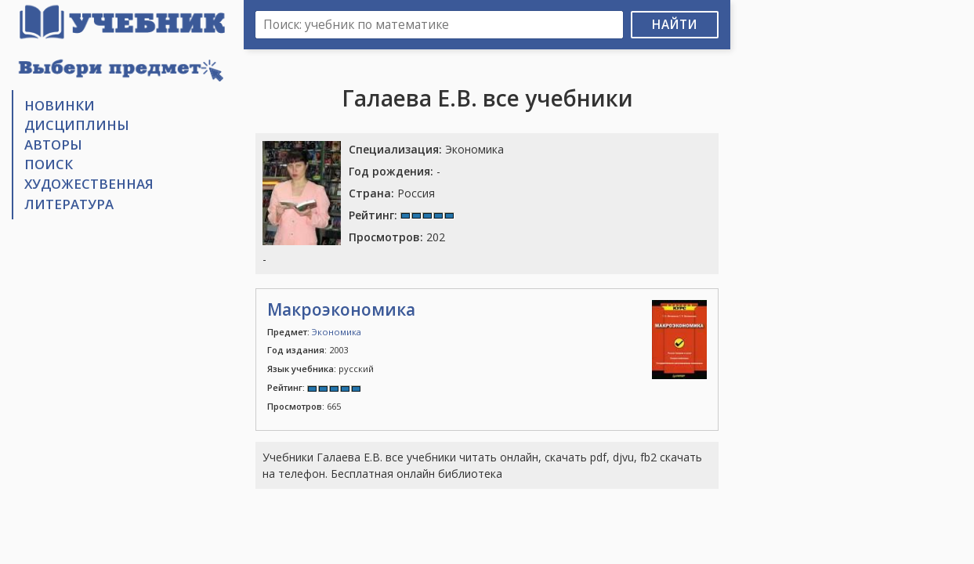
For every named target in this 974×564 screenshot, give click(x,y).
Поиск (48, 164)
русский (320, 368)
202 (397, 237)
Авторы (53, 145)
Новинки (59, 105)
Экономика (426, 149)
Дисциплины (76, 125)
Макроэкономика (341, 309)
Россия (392, 193)
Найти (674, 24)
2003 (307, 350)
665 (304, 406)
